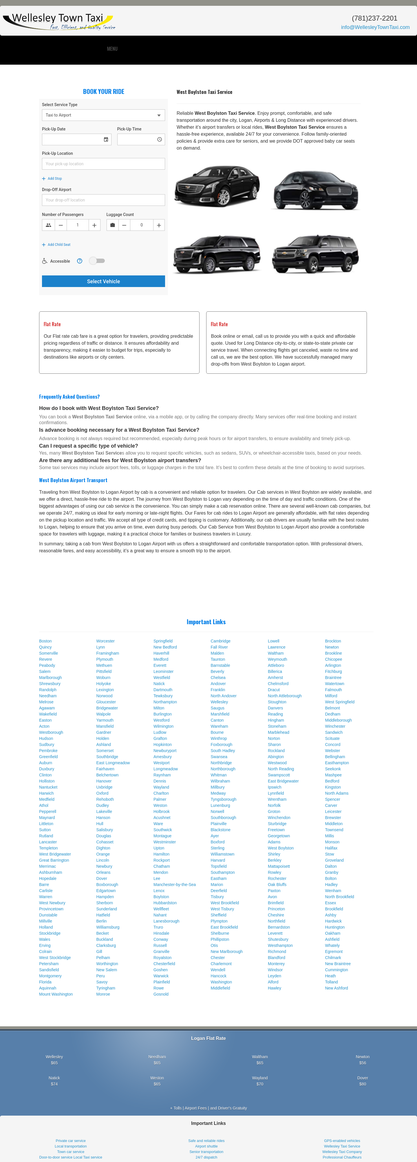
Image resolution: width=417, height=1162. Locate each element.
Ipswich (274, 787)
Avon (272, 896)
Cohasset (105, 842)
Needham (48, 695)
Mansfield (105, 726)
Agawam (47, 708)
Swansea (219, 756)
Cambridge (221, 641)
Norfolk (274, 805)
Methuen (104, 665)
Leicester (333, 811)
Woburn (103, 677)
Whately (332, 945)
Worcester (105, 641)
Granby (332, 872)
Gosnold (161, 994)
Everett (159, 665)
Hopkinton (162, 744)
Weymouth (277, 659)
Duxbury (46, 769)
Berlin (101, 921)
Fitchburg (333, 671)
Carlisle (46, 890)
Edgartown (106, 890)
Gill (99, 951)
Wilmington (163, 726)
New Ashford (336, 988)
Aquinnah (47, 988)
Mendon (160, 872)
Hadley (331, 884)
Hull (99, 823)
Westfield (161, 677)
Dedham (333, 714)
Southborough (223, 817)
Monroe (103, 994)
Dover (101, 878)
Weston (160, 805)
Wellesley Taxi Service (342, 1146)
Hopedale (47, 878)
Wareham (219, 726)
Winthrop (219, 738)
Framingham (107, 653)
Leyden (274, 976)
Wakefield (48, 714)
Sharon (274, 744)
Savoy (102, 982)
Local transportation (71, 1146)
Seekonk (333, 769)
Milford (331, 695)
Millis (329, 836)
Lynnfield (276, 793)
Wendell (218, 969)
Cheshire (276, 915)
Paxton (274, 890)
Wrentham (277, 799)
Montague (162, 836)
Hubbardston (165, 902)
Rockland (276, 750)
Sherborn (104, 902)
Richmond (277, 951)
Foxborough (222, 744)
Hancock (218, 976)
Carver (331, 805)
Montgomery (50, 976)
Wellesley (219, 702)
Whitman (219, 775)
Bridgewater (107, 708)
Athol (43, 805)
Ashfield (332, 939)
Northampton (165, 702)
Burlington (162, 714)
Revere (45, 659)
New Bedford (165, 647)
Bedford (332, 781)
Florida (45, 982)
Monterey (276, 963)
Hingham (276, 720)
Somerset (105, 750)
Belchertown (107, 775)
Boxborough (107, 884)
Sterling (217, 848)
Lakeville (104, 811)
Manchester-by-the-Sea (174, 884)
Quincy (45, 647)
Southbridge (107, 756)
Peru (100, 976)
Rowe (158, 988)
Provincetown (51, 909)
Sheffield (218, 915)
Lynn (100, 647)
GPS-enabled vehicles (342, 1141)
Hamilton (161, 854)
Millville (45, 921)
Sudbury (46, 744)
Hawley (274, 988)
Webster (332, 750)
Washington (221, 982)
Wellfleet (161, 909)
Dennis (159, 781)
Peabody (47, 665)
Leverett (275, 933)
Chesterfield (164, 963)
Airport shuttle (206, 1146)
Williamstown (223, 854)
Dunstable (48, 915)
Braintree (333, 677)
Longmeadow (165, 769)
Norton (274, 738)
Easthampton (337, 762)
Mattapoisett (279, 866)
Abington (276, 756)
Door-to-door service (56, 1157)
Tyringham (105, 988)
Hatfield (103, 915)
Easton (45, 720)
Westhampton (280, 945)
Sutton (45, 829)
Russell (160, 945)
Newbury (104, 866)
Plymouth (104, 659)
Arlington (333, 665)
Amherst (275, 677)
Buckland (104, 939)
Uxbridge (104, 787)
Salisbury (104, 829)
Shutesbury (278, 939)
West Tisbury (222, 909)
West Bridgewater (55, 854)
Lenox (158, 890)
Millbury (218, 787)
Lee (156, 878)
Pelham (103, 957)
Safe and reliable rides (206, 1141)
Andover (218, 683)
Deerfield (219, 890)
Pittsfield (104, 671)
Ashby (330, 915)
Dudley (102, 805)
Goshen (160, 969)
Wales (44, 939)
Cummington (336, 969)
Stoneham (277, 726)
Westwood (277, 762)
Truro (158, 927)
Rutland (46, 836)
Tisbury (217, 896)
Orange (103, 854)
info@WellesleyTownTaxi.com (375, 27)
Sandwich (334, 732)
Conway (160, 939)
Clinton (45, 775)
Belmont (332, 708)
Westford (161, 720)
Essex (330, 902)
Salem (45, 671)
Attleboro (276, 665)
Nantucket (48, 787)
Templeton (48, 848)
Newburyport (164, 750)
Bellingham (335, 756)
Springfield (163, 641)
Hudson (46, 738)
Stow (329, 854)
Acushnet (161, 817)
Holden (102, 738)
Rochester (277, 878)
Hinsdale (161, 933)
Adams (274, 842)
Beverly (217, 671)
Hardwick (333, 921)
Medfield (46, 799)
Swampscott (279, 775)
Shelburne (220, 933)
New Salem (106, 969)
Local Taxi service (88, 1157)
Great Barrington (54, 860)
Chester (218, 957)
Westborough (51, 732)
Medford (160, 659)
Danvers (275, 708)
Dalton (331, 866)
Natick (159, 683)
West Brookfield (225, 902)
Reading (275, 714)
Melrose (46, 702)
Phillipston (220, 939)
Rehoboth (105, 799)
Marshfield (220, 714)
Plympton (219, 921)
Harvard (218, 860)
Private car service (71, 1141)
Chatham (161, 866)
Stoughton (277, 702)
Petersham (49, 963)
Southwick (162, 829)
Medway (218, 793)
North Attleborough (285, 695)
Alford (273, 982)
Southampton (223, 872)
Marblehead (278, 732)
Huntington (335, 927)
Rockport (161, 860)
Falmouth (333, 689)
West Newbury (52, 902)
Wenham (333, 890)
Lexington (105, 689)
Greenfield (48, 756)
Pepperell (47, 811)
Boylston (161, 896)
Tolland (331, 982)
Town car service (70, 1152)
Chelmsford (278, 683)
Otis (214, 945)
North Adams (337, 793)
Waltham (276, 653)
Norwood (104, 695)
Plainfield (161, 982)
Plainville (219, 823)
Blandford (276, 957)
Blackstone (221, 829)
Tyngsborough (224, 799)
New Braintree (338, 963)
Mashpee (333, 775)
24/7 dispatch (206, 1157)
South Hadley (223, 750)
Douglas (103, 836)
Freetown (276, 829)
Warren (45, 896)
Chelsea (218, 677)
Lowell (273, 641)
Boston (45, 641)
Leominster (163, 671)
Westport (161, 762)
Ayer (215, 836)
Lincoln (102, 860)
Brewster (333, 817)
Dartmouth (162, 689)
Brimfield (276, 902)
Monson (332, 842)
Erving (45, 945)
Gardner (103, 732)
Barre (44, 884)
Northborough (223, 769)
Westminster (164, 842)
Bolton (331, 878)
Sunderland (106, 909)
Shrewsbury (50, 683)
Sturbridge (277, 823)
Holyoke (103, 683)
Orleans (103, 872)
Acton (44, 726)
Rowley (274, 872)
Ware (158, 823)
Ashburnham (50, 872)
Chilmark (333, 957)
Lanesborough (166, 921)
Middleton (334, 823)
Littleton (46, 823)
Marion (217, 884)
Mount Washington (56, 994)
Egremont (334, 951)
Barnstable (220, 665)
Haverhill (161, 653)
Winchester (335, 726)
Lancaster (48, 842)
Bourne (217, 732)
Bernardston (279, 927)
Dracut (274, 689)
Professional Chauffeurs (342, 1157)
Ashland (103, 744)
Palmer (159, 799)
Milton (158, 708)
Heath (330, 976)
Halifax (331, 848)
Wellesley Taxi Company (342, 1152)
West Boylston (281, 848)
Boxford (218, 842)
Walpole (103, 714)
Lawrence (277, 647)
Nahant (160, 915)
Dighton (103, 848)
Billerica (275, 671)
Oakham (333, 933)
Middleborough (338, 720)
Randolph (47, 689)
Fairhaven (105, 769)
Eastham (219, 878)
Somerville (48, 653)
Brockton (333, 641)
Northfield (276, 921)
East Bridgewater (283, 781)
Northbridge (221, 762)
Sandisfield (49, 969)
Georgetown (279, 836)
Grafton (160, 738)
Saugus (217, 708)
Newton (332, 647)
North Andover (224, 695)
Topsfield (219, 866)
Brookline (333, 653)
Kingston (333, 787)
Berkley (274, 860)
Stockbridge (50, 933)
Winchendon (279, 817)
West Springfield (340, 702)
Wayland (161, 787)
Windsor (275, 969)
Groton (274, 811)
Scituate (332, 738)
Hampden (105, 896)
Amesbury (162, 756)
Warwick (161, 976)
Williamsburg (108, 927)
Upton (158, 848)
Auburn (45, 762)
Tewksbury (163, 695)
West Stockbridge (55, 957)
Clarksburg (106, 945)
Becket (102, 933)
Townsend (334, 829)
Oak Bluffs (277, 884)
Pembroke (48, 750)
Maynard (47, 817)
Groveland (334, 860)
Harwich (46, 793)
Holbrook (161, 811)
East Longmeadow (113, 762)
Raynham (162, 775)
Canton (217, 720)
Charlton (161, 793)
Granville (161, 951)
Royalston (162, 957)
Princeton (276, 909)
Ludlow (159, 732)
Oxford (102, 793)
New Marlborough (227, 951)
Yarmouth (105, 720)
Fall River (219, 647)
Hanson (103, 817)
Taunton (218, 659)
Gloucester (106, 702)
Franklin (218, 689)
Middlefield (220, 988)
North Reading (281, 769)
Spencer (332, 799)
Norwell (217, 811)
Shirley (274, 854)
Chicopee (333, 659)
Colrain (45, 951)
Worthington (107, 963)
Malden (217, 653)
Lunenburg (220, 805)
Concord (333, 744)
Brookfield (334, 909)
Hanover (104, 781)
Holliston (47, 781)
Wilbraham (220, 781)
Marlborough (50, 677)
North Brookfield (339, 896)
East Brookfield (224, 927)
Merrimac (47, 866)
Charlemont (221, 963)
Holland (46, 927)
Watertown (334, 683)
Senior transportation (206, 1152)
